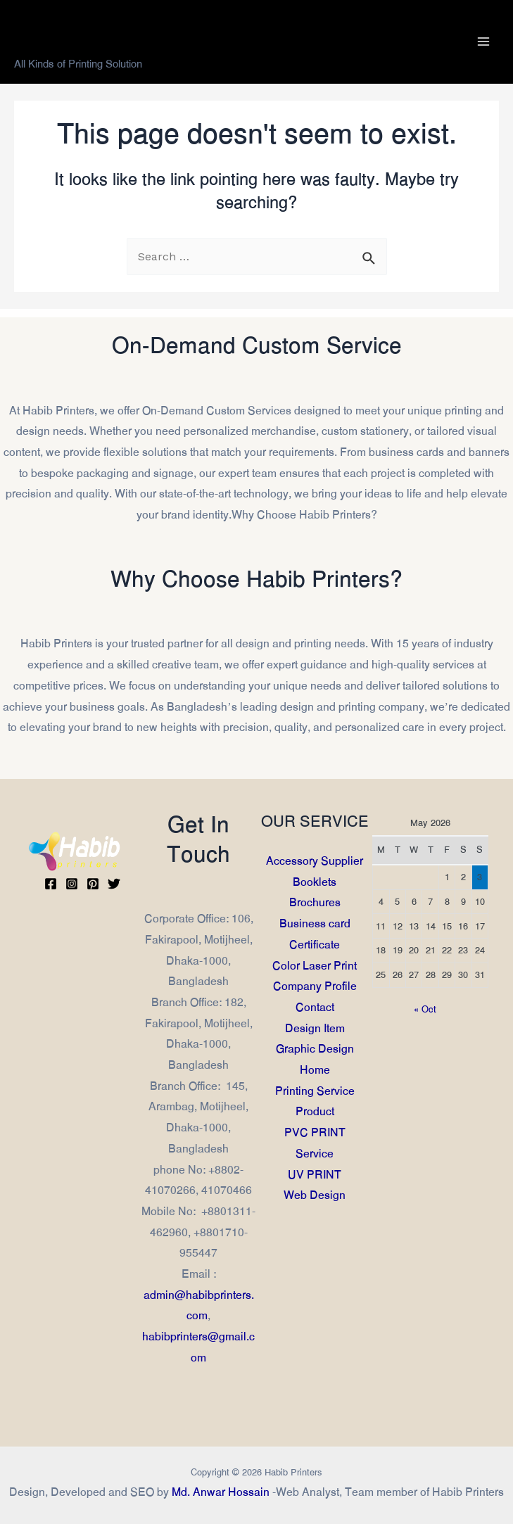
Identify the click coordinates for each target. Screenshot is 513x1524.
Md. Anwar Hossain (221, 1492)
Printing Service (314, 1091)
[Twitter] (114, 883)
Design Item (314, 1028)
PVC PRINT (314, 1132)
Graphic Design (314, 1048)
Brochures (314, 902)
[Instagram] (71, 883)
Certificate (314, 944)
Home (314, 1069)
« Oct (425, 1009)
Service (315, 1153)
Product (314, 1111)
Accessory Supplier (314, 860)
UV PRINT (314, 1174)
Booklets (314, 882)
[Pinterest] (93, 883)
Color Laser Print (314, 965)
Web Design (315, 1195)
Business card (314, 923)
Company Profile (314, 986)
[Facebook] (50, 883)
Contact (314, 1007)
